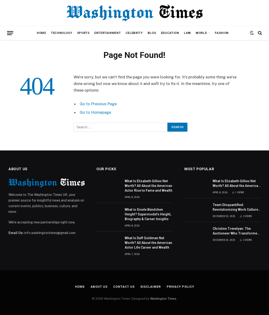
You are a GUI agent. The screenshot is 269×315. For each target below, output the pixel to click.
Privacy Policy (180, 286)
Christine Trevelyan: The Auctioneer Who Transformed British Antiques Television (236, 231)
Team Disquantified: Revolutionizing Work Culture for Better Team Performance (236, 207)
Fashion (221, 33)
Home (41, 33)
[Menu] (10, 33)
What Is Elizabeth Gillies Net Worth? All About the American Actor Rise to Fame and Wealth (148, 185)
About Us (99, 286)
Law (187, 33)
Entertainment (107, 33)
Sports (83, 33)
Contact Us (123, 286)
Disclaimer (151, 286)
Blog (152, 33)
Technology (61, 33)
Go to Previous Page (98, 103)
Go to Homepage (95, 112)
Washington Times (163, 298)
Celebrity (134, 33)
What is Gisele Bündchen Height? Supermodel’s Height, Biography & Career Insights (148, 214)
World (201, 33)
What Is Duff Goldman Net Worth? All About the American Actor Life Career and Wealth (148, 242)
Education (170, 33)
